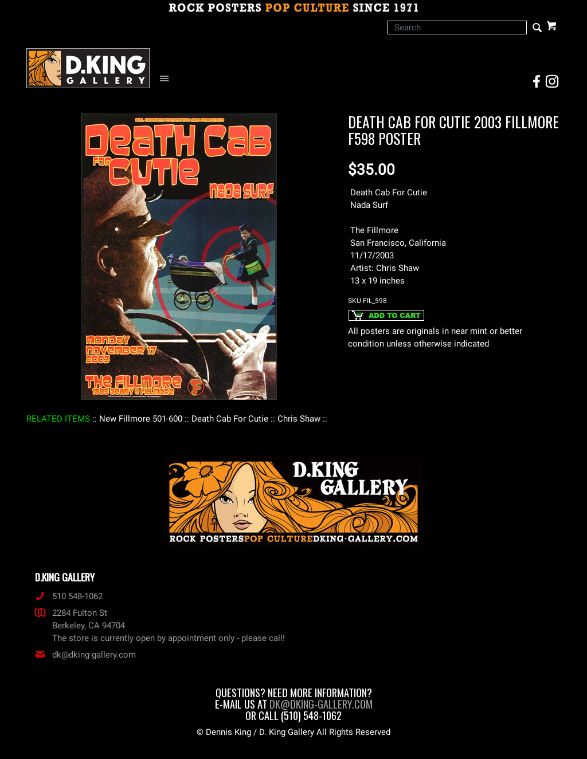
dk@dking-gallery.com (85, 655)
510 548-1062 (69, 596)
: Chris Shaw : (299, 419)
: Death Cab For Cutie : (230, 419)
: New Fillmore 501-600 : (141, 419)
